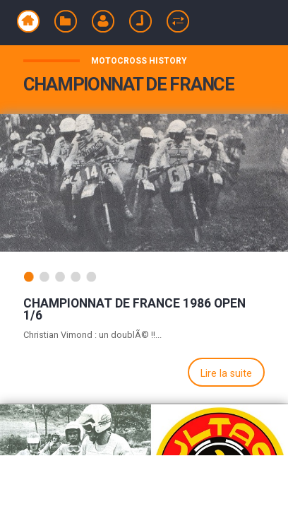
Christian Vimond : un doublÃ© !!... (92, 334)
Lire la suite (226, 374)
